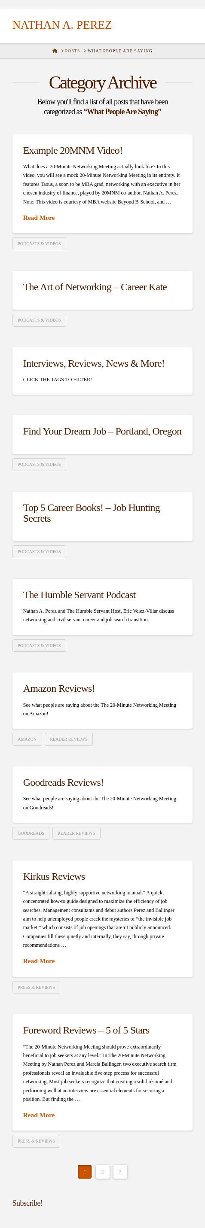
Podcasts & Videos (39, 243)
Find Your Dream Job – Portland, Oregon (102, 431)
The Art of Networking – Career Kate (95, 286)
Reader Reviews (68, 739)
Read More (39, 217)
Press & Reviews (36, 987)
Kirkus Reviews (54, 876)
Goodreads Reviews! (63, 782)
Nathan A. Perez (62, 25)
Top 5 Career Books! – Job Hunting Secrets (91, 513)
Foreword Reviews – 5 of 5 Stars (86, 1030)
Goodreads (31, 833)
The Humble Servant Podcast (79, 594)
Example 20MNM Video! (73, 150)
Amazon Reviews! (59, 688)
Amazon (27, 739)
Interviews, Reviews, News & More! (94, 363)
